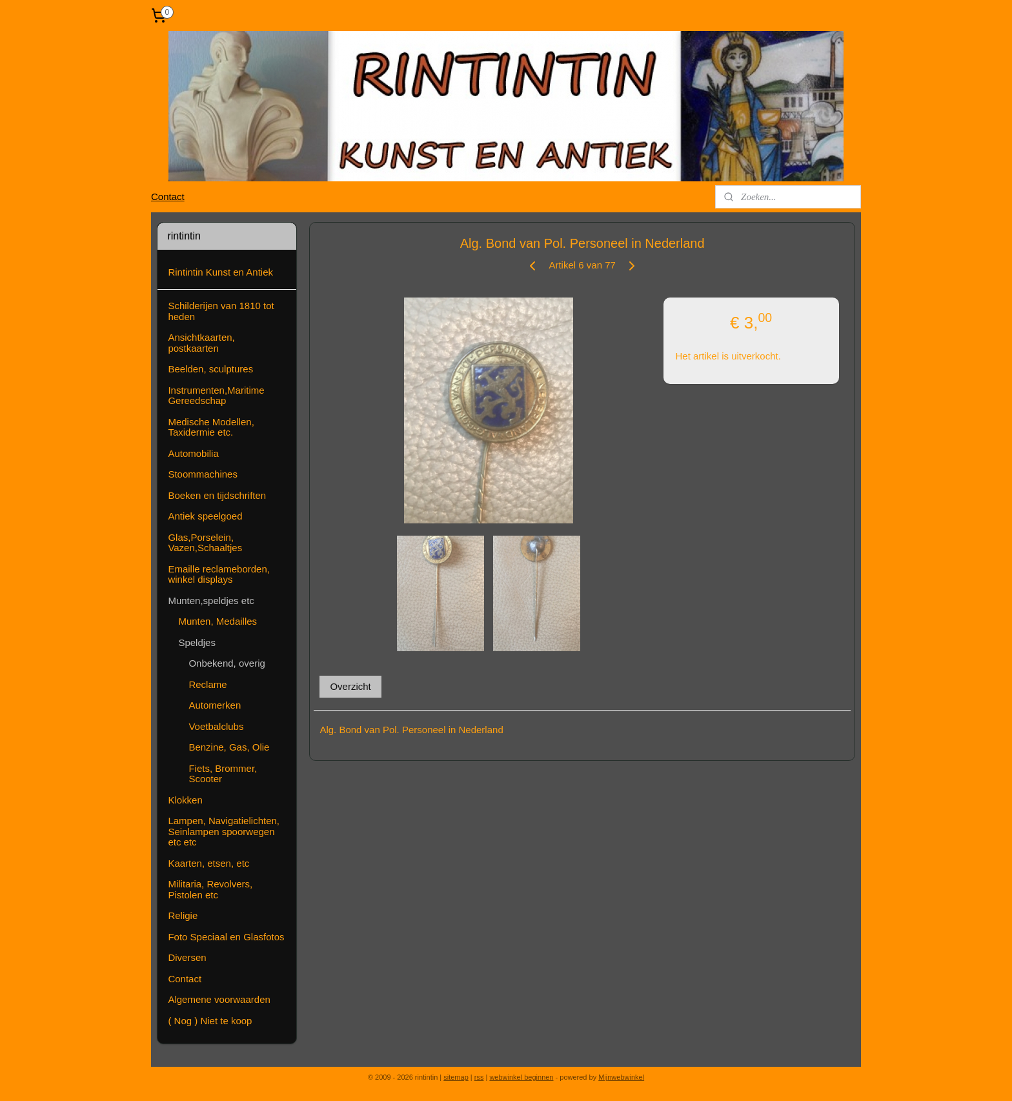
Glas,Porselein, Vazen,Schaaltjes (205, 543)
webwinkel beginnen (521, 1077)
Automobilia (193, 453)
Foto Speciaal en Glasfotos (226, 936)
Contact (168, 196)
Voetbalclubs (215, 726)
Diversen (187, 957)
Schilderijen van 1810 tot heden (221, 311)
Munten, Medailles (217, 621)
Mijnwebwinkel (621, 1077)
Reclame (207, 684)
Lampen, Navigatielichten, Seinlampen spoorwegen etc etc (223, 831)
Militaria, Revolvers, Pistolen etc (210, 889)
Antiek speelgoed (205, 515)
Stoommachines (203, 474)
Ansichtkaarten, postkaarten (201, 343)
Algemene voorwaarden (219, 999)
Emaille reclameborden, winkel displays (219, 574)
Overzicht (350, 686)
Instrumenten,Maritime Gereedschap (216, 396)
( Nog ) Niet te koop (210, 1020)
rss (479, 1077)
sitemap (456, 1077)
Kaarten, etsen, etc (208, 863)
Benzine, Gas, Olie (228, 747)
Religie (182, 915)
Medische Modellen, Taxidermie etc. (211, 427)
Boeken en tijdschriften (217, 495)
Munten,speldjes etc (211, 600)
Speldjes (197, 642)
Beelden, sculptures (210, 368)
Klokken (185, 799)
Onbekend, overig (226, 663)
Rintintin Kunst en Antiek (220, 272)
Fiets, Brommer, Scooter (222, 774)
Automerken (214, 705)
